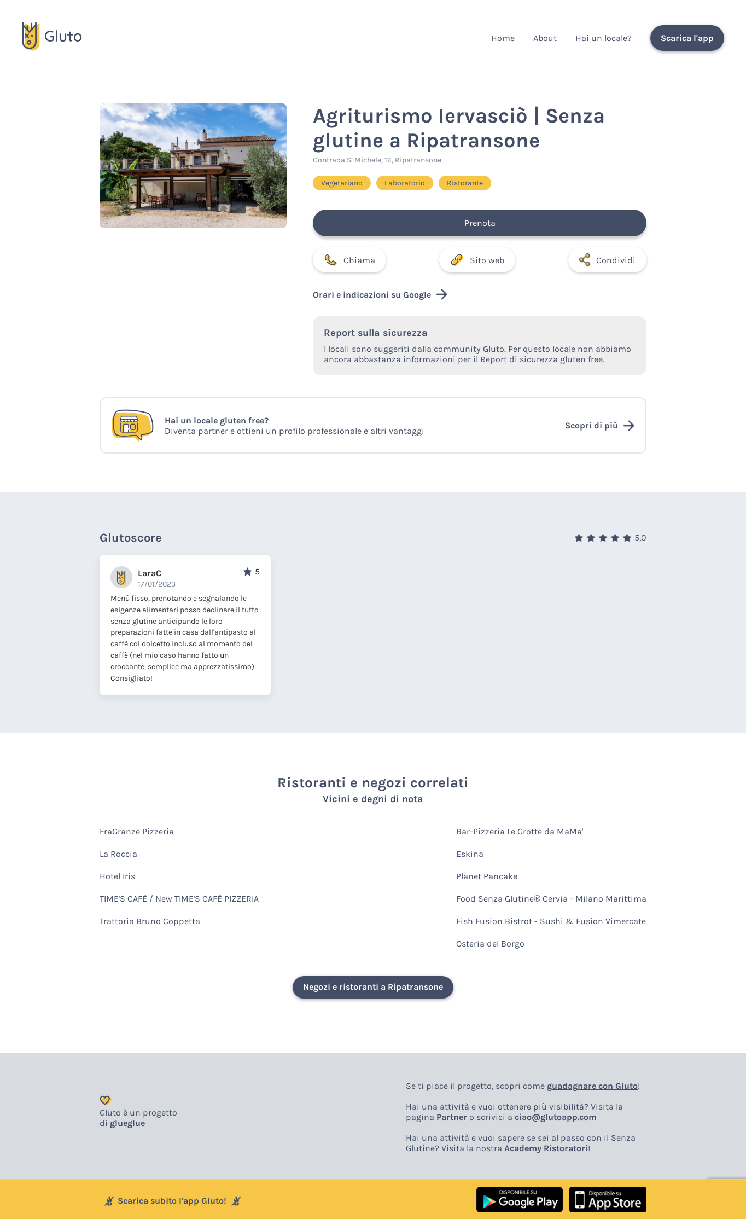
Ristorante (465, 183)
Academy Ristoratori (546, 1148)
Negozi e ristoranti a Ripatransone (373, 987)
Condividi (607, 260)
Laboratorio (404, 183)
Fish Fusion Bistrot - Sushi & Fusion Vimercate (551, 921)
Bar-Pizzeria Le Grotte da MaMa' (519, 831)
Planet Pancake (486, 876)
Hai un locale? (603, 38)
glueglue (127, 1123)
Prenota (480, 223)
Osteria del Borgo (490, 943)
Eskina (469, 854)
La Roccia (118, 854)
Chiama (349, 260)
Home (503, 38)
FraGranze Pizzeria (137, 831)
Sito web (477, 260)
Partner (451, 1117)
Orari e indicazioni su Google (380, 294)
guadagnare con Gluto (592, 1086)
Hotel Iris (117, 876)
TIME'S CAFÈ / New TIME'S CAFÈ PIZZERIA (179, 898)
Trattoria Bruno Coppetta (150, 921)
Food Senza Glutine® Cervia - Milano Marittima (551, 898)
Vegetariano (342, 183)
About (545, 38)
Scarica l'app (687, 38)
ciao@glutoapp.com (556, 1117)
